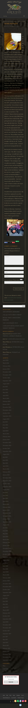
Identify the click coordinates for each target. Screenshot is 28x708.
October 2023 (6, 448)
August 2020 (6, 560)
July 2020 (5, 563)
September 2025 (7, 381)
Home (4, 695)
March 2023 (6, 469)
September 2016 (7, 660)
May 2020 (5, 569)
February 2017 (6, 648)
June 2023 (5, 460)
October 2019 (6, 589)
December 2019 (7, 584)
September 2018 (7, 619)
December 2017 (7, 625)
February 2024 (6, 436)
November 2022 (7, 481)
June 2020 (5, 566)
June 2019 (5, 601)
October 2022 (6, 484)
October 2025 (6, 378)
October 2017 (6, 631)
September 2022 (7, 486)
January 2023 (6, 475)
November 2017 (7, 628)
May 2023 (5, 463)
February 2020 (6, 578)
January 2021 (6, 545)
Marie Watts (7, 26)
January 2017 (6, 651)
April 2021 (5, 536)
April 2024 (5, 431)
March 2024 (6, 434)
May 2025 (5, 392)
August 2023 (6, 454)
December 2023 (7, 442)
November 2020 (7, 551)
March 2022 (6, 504)
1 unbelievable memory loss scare (16, 339)
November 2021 (7, 516)
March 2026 (6, 363)
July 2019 (5, 598)
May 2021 (5, 534)
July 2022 (5, 492)
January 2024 (6, 439)
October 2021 (6, 519)
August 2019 (6, 595)
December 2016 (7, 654)
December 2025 (7, 372)
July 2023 (5, 457)
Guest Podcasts (13, 697)
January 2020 (6, 581)
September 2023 (7, 451)
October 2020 (6, 554)
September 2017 (7, 634)
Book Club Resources (6, 697)
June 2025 (5, 389)
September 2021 (7, 522)
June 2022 (5, 495)
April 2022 (5, 501)
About (10, 695)
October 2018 (6, 616)
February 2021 (6, 542)
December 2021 (7, 513)
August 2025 (6, 384)
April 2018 (5, 622)
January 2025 (6, 404)
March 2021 (6, 539)
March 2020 (6, 575)
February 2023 (6, 472)
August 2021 (6, 525)
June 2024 (5, 425)
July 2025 (5, 387)
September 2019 (7, 592)
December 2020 (7, 548)
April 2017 (5, 642)
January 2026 (6, 369)
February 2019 (6, 613)
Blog (14, 26)
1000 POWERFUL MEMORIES (11, 312)
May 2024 (5, 428)
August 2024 (6, 419)
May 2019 (5, 604)
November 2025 (7, 375)
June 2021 (5, 531)
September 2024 (7, 416)
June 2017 (5, 636)
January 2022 (6, 510)
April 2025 (5, 395)
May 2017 (5, 639)
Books (14, 695)
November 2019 (7, 586)
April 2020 (5, 572)
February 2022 (6, 507)
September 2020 (7, 557)
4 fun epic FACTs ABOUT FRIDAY (12, 315)
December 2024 (7, 407)
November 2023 (7, 445)
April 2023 (5, 466)
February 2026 (6, 366)
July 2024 (5, 422)
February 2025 (6, 401)
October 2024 (6, 413)
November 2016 (7, 657)
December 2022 (7, 478)
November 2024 (7, 410)
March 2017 (6, 645)
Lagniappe (5, 669)
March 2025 (6, 398)
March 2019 (6, 610)
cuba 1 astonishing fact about (10, 323)
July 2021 (5, 528)
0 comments (18, 26)
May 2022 (5, 498)
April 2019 (5, 607)
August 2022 (6, 489)
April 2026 (5, 360)
